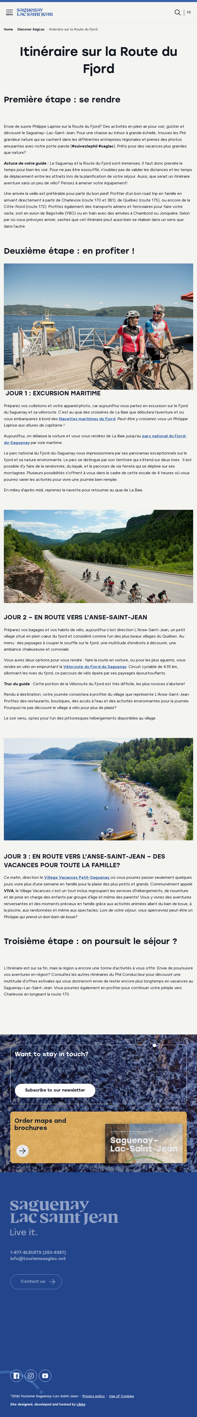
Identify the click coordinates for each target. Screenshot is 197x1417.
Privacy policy (94, 1396)
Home (8, 29)
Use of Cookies (121, 1396)
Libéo (81, 1404)
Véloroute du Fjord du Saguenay (95, 666)
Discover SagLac (31, 29)
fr (189, 12)
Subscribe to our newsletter (55, 1096)
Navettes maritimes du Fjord (87, 418)
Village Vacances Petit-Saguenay (77, 877)
